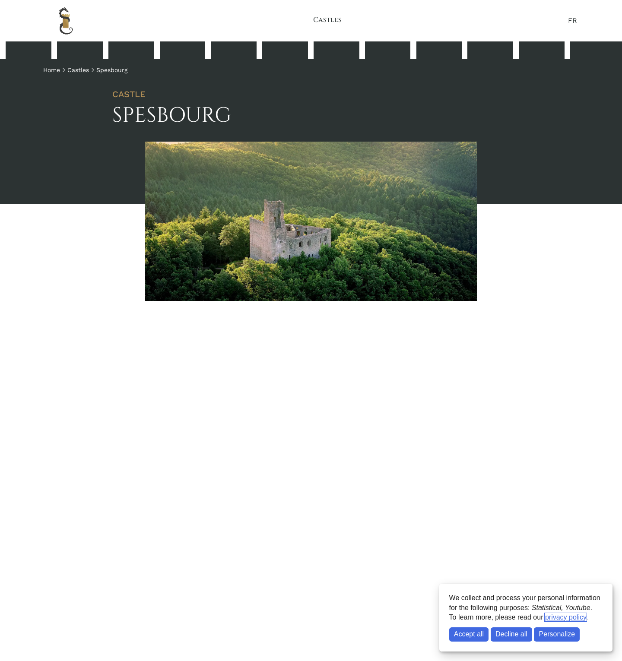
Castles (327, 20)
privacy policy (565, 617)
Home (51, 69)
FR (572, 20)
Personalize (557, 634)
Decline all (511, 634)
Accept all (469, 634)
